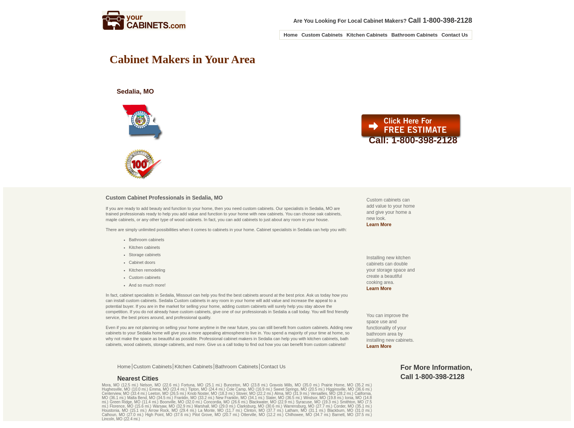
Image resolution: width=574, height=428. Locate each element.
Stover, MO (245, 393)
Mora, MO (111, 385)
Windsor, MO (314, 398)
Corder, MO (344, 406)
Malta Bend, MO (141, 398)
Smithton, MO (352, 402)
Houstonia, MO (115, 410)
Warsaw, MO (164, 406)
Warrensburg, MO (299, 406)
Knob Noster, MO (202, 393)
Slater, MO (275, 398)
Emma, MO (159, 389)
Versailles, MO (323, 393)
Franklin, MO (185, 398)
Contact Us (454, 35)
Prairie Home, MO (337, 385)
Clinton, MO (254, 410)
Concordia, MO (217, 402)
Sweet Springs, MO (290, 389)
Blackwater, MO (263, 402)
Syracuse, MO (308, 402)
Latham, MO (296, 410)
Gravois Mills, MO (285, 385)
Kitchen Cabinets (366, 35)
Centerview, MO (115, 393)
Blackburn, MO (340, 410)
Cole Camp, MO (240, 389)
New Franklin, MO (231, 398)
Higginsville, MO (340, 389)
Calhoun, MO (113, 415)
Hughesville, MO (116, 389)
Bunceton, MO (236, 385)
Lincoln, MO (112, 419)
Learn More (379, 224)
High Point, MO (158, 415)
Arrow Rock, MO (163, 410)
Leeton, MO (158, 393)
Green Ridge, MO (125, 402)
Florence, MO (121, 406)
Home (290, 35)
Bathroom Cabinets (414, 35)
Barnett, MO (342, 415)
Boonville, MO (172, 402)
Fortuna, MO (192, 385)
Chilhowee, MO (298, 415)
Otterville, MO (253, 415)
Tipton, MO (197, 389)
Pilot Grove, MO (206, 415)
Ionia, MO (353, 398)
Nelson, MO (150, 385)
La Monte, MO (211, 410)
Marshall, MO (206, 406)
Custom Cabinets (322, 35)
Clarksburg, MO (250, 406)
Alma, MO (283, 393)
